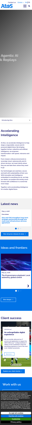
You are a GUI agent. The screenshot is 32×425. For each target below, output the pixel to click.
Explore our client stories (11, 371)
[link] (16, 218)
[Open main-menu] (25, 6)
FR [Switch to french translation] (29, 2)
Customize (16, 419)
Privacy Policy (26, 408)
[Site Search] (29, 6)
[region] (16, 64)
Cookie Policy (15, 405)
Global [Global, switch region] (19, 2)
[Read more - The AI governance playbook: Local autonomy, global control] (28, 286)
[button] (16, 228)
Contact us (12, 2)
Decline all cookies (16, 416)
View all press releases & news (13, 234)
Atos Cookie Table (16, 407)
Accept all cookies (16, 413)
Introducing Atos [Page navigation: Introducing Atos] (7, 120)
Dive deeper (7, 299)
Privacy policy (16, 422)
